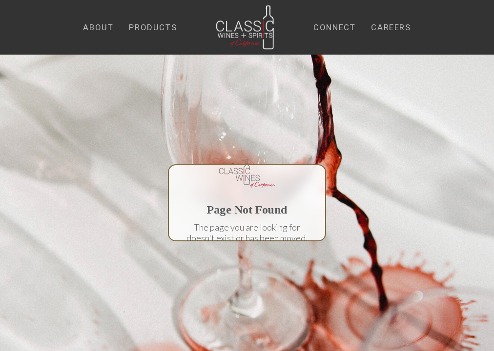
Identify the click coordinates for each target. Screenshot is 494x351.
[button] (98, 28)
